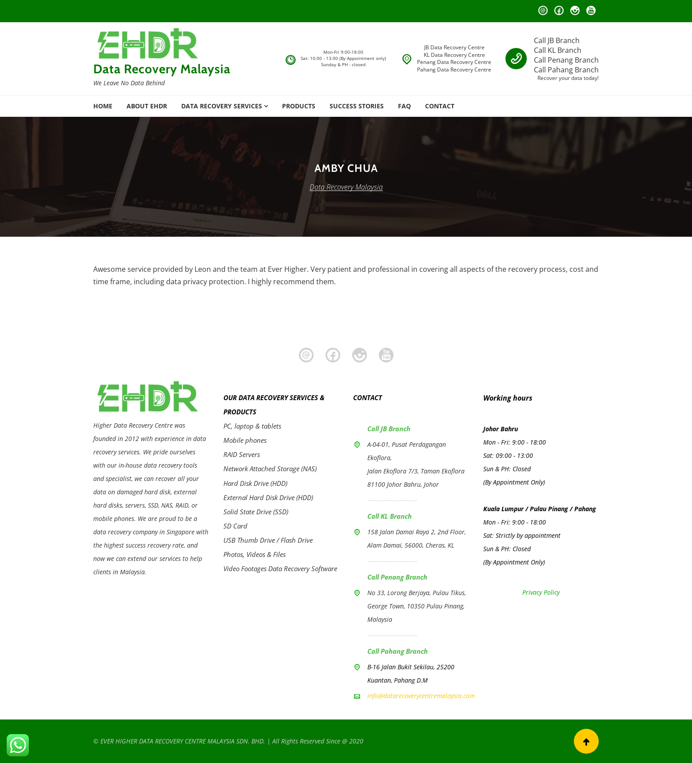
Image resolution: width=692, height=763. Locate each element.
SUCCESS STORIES (357, 106)
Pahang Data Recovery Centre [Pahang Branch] (454, 69)
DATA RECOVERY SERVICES (221, 106)
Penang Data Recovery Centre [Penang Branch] (454, 62)
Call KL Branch (557, 50)
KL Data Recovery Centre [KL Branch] (454, 55)
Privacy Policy (541, 592)
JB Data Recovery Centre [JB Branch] (454, 47)
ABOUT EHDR (147, 106)
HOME (102, 106)
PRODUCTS (298, 106)
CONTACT (439, 106)
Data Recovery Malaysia (162, 68)
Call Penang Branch (566, 60)
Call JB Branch (557, 40)
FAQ (404, 106)
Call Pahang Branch (566, 70)
